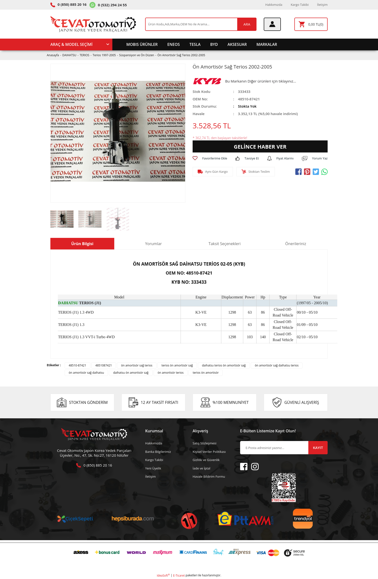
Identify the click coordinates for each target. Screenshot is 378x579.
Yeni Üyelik (153, 468)
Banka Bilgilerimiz (158, 451)
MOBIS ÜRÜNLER (142, 44)
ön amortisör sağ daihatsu (86, 373)
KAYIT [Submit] (318, 447)
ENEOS (173, 44)
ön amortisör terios (171, 373)
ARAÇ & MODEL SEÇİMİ (71, 44)
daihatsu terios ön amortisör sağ (224, 365)
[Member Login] (272, 24)
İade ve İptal (201, 468)
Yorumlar (153, 243)
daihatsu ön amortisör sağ (130, 373)
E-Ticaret (179, 575)
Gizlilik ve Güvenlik (206, 460)
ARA (246, 24)
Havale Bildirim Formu (209, 476)
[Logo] (93, 24)
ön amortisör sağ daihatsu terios (276, 365)
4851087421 (103, 365)
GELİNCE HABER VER (260, 146)
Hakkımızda (273, 4)
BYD (214, 44)
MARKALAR (266, 44)
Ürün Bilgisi (82, 243)
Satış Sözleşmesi (204, 443)
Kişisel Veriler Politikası (209, 451)
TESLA (195, 44)
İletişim (322, 4)
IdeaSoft (163, 575)
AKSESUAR (237, 44)
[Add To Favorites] (210, 158)
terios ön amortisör (206, 373)
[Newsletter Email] (284, 447)
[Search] (200, 24)
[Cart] (311, 24)
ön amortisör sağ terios (136, 365)
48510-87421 (77, 365)
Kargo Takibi (300, 4)
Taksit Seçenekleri (225, 243)
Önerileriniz (295, 243)
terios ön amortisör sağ (177, 365)
